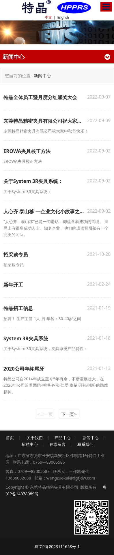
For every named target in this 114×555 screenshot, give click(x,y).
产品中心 (63, 437)
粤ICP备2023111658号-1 (57, 546)
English (63, 17)
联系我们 (85, 444)
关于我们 (35, 437)
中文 (48, 17)
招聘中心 (30, 444)
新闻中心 (42, 75)
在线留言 (57, 444)
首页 (10, 437)
